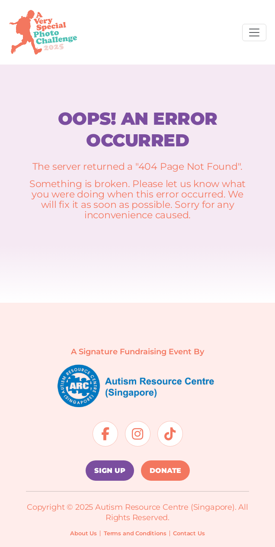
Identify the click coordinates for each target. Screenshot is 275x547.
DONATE (165, 470)
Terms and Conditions (135, 533)
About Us (83, 533)
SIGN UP (109, 470)
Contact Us (189, 533)
